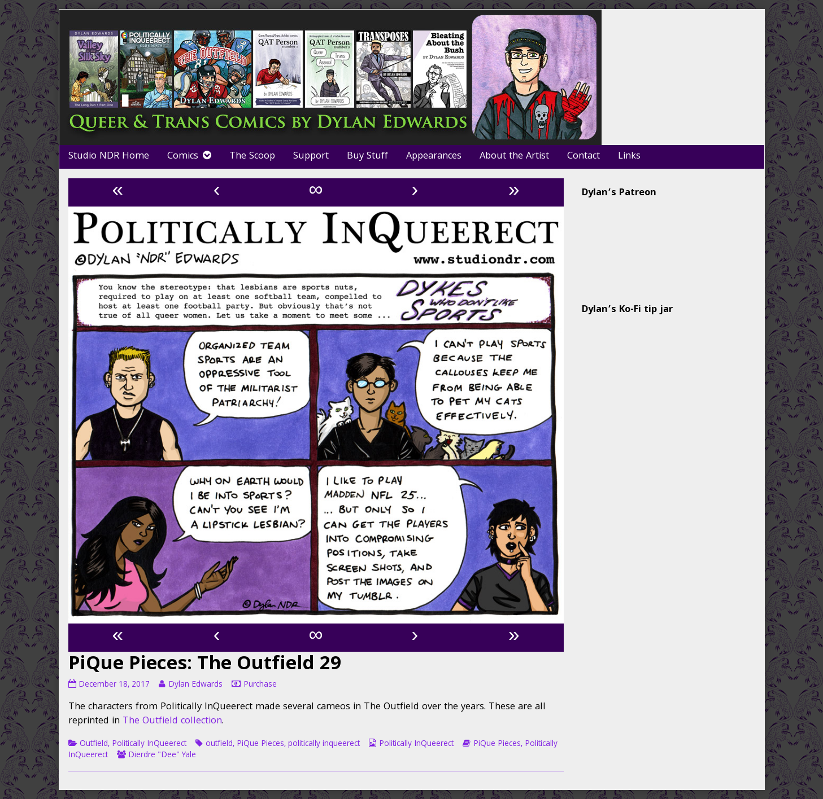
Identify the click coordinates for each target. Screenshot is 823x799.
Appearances (433, 156)
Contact (583, 156)
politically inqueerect (324, 744)
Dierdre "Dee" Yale (162, 755)
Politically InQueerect (149, 744)
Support (311, 156)
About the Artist (514, 156)
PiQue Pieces (260, 744)
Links (629, 156)
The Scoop (252, 156)
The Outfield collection (172, 721)
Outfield (94, 744)
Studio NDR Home (108, 156)
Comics (182, 156)
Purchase (260, 685)
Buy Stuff (367, 156)
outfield (219, 744)
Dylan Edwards (195, 685)
